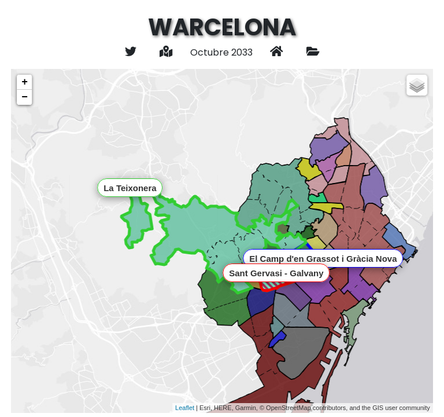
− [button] (24, 97)
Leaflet (184, 407)
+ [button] (24, 82)
